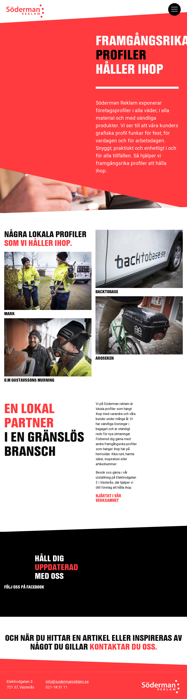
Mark (9, 313)
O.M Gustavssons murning (29, 379)
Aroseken (103, 357)
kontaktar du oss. (123, 646)
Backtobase (105, 291)
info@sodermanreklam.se (67, 681)
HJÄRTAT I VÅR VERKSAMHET (108, 498)
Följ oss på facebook (24, 587)
